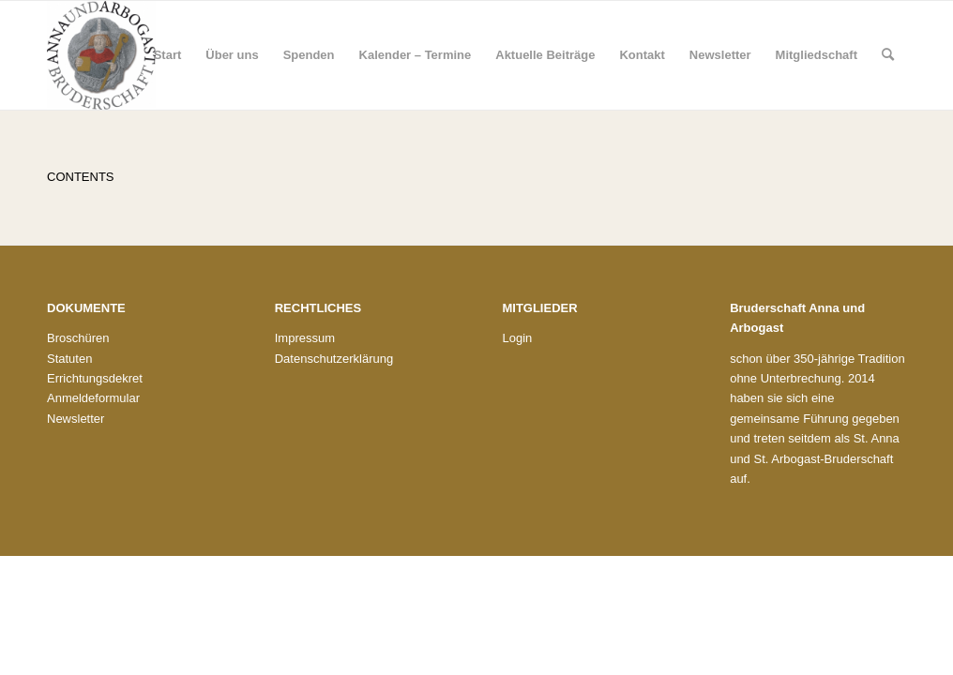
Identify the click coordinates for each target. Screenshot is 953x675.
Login (517, 338)
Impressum (305, 338)
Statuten (69, 359)
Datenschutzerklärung (334, 359)
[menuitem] (168, 55)
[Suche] (888, 55)
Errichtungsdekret (95, 378)
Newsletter (75, 419)
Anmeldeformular (93, 398)
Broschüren (78, 338)
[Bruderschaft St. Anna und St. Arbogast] (101, 55)
